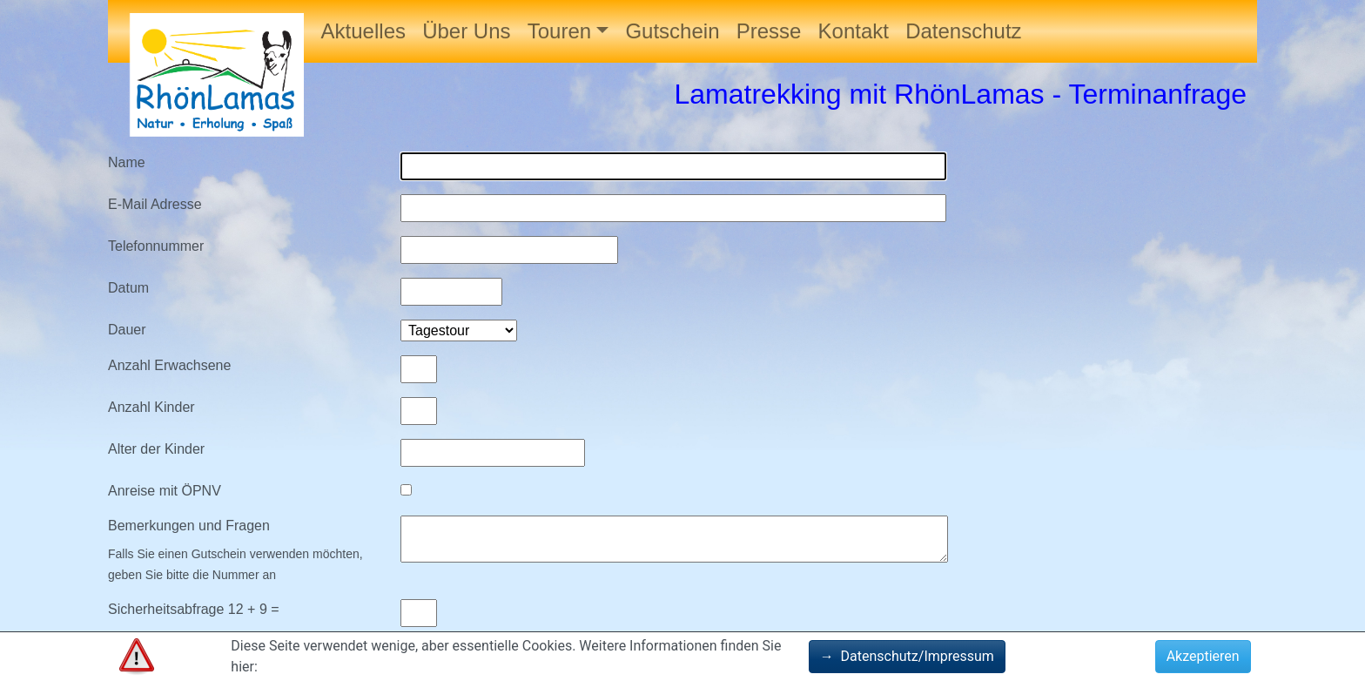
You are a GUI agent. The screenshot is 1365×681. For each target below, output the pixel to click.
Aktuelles (363, 31)
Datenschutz (963, 31)
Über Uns (466, 31)
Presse (769, 31)
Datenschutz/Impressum (907, 656)
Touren (559, 31)
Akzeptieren (1203, 656)
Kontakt (853, 31)
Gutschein (672, 31)
